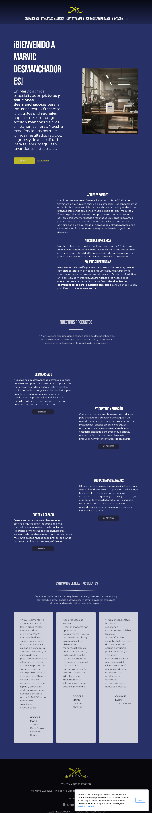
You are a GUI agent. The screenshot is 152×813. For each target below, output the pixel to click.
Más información (43, 161)
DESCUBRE (24, 161)
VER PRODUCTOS (43, 412)
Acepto (105, 800)
